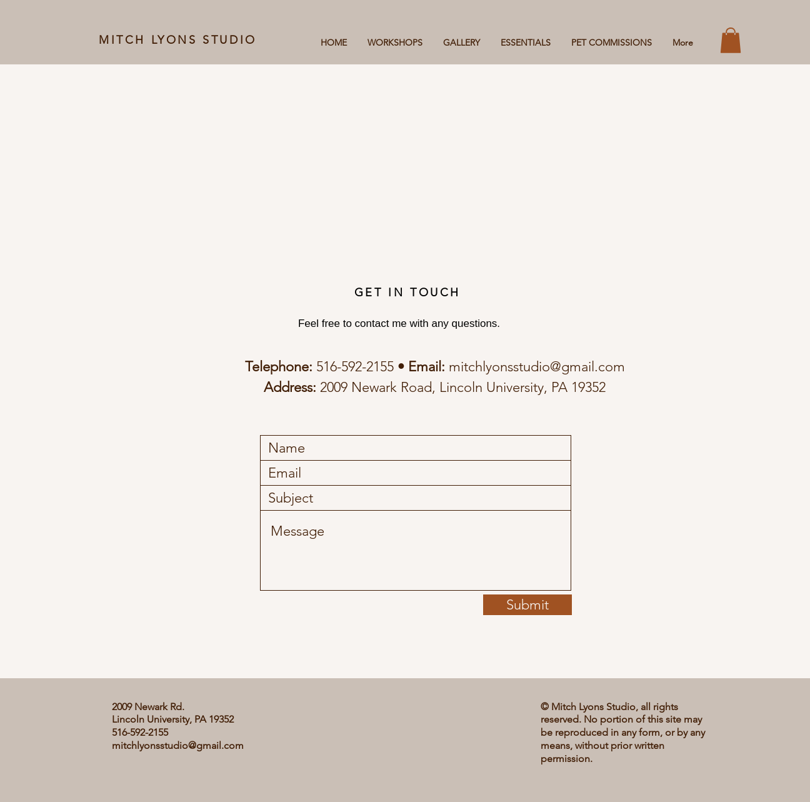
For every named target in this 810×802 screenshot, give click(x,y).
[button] (730, 40)
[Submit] (527, 604)
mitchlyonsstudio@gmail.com (537, 366)
